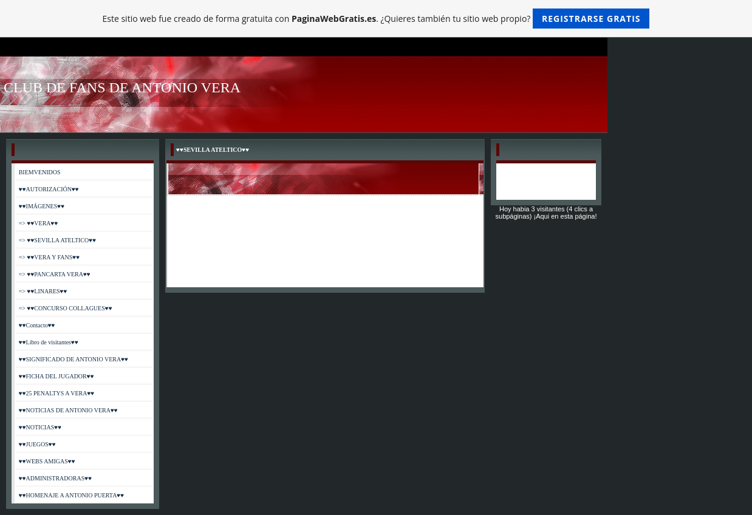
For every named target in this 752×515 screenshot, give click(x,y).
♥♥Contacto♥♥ (37, 325)
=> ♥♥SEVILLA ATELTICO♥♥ (57, 240)
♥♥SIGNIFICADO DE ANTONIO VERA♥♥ (73, 359)
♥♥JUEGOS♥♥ (37, 444)
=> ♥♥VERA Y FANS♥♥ (49, 257)
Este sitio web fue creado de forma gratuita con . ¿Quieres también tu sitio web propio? (376, 19)
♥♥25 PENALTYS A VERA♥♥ (57, 393)
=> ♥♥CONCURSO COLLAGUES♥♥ (65, 308)
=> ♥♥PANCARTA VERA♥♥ (55, 274)
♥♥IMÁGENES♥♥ (41, 206)
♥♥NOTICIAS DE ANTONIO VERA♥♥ (68, 410)
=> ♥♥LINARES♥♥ (43, 291)
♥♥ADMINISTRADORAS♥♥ (55, 478)
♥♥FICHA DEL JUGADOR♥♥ (56, 376)
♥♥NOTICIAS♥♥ (40, 427)
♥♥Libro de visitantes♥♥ (48, 342)
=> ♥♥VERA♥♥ (38, 223)
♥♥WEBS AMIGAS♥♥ (47, 461)
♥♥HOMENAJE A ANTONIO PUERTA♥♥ (72, 495)
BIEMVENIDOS (40, 172)
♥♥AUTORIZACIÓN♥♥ (49, 189)
